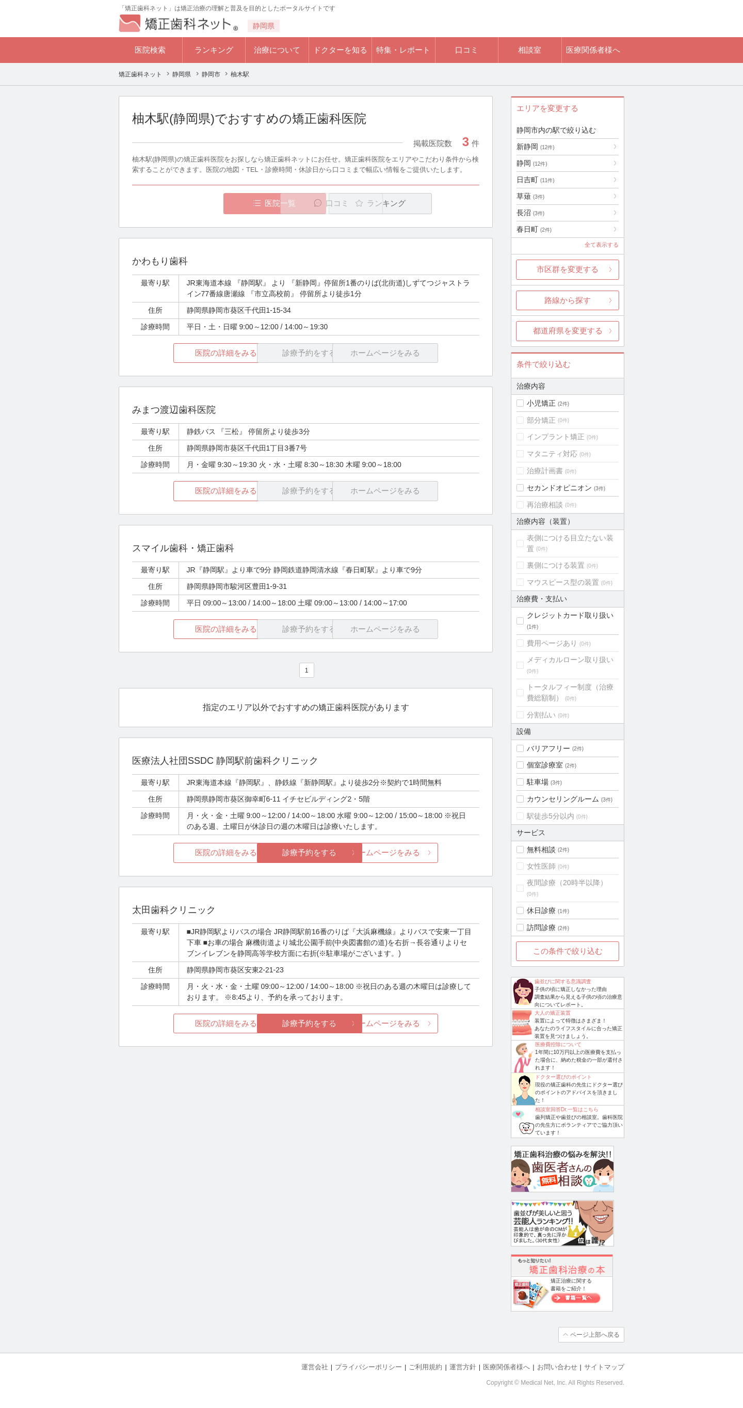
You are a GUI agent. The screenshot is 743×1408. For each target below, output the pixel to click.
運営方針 (462, 1367)
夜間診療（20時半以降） (567, 882)
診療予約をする (306, 852)
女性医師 (541, 866)
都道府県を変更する (568, 330)
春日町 (534, 229)
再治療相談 (545, 505)
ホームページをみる (422, 852)
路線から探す (567, 300)
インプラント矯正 (556, 437)
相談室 (529, 49)
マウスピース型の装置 (563, 582)
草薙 (530, 196)
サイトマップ (604, 1367)
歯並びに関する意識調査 (563, 981)
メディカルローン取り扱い (570, 659)
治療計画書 (545, 471)
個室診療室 (545, 765)
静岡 (531, 163)
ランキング (214, 49)
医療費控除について (558, 1044)
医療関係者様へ (593, 49)
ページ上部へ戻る (595, 1334)
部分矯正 (541, 420)
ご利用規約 (425, 1367)
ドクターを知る (340, 49)
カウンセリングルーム (563, 799)
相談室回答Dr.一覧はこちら (567, 1109)
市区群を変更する (568, 269)
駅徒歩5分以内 (550, 816)
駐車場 (537, 782)
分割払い (541, 715)
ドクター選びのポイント (563, 1077)
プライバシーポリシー (368, 1367)
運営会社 (314, 1367)
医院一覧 (203, 203)
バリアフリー (548, 748)
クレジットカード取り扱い (570, 615)
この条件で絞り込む (568, 951)
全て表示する (602, 245)
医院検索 (150, 49)
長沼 (530, 213)
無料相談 (541, 849)
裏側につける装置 (556, 565)
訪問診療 (541, 927)
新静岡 (535, 146)
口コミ (466, 49)
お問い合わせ (557, 1367)
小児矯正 (541, 403)
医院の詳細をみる (190, 352)
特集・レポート (403, 49)
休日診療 (541, 910)
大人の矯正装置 (553, 1013)
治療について (277, 49)
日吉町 (535, 179)
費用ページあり (552, 643)
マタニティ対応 (552, 454)
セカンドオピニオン (559, 488)
